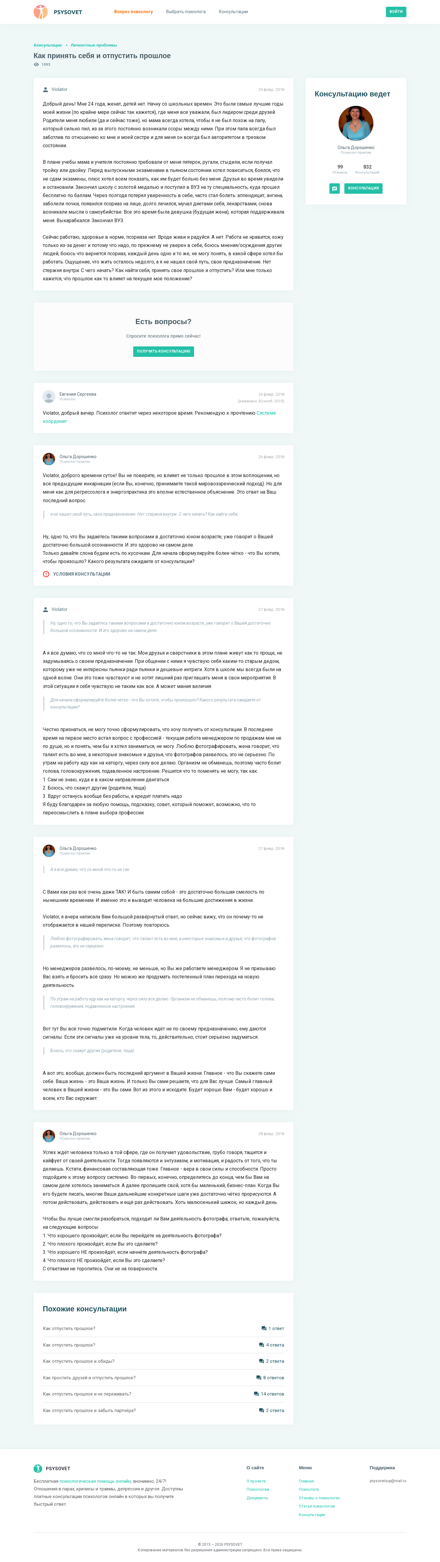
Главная (306, 1481)
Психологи (309, 1489)
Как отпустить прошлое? (69, 1328)
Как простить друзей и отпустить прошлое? (89, 1378)
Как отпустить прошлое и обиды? (79, 1361)
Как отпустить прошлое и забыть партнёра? (89, 1410)
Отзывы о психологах (319, 1498)
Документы (257, 1498)
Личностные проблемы (94, 45)
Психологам (258, 1489)
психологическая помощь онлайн (95, 1481)
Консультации (48, 45)
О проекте (256, 1481)
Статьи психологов (317, 1506)
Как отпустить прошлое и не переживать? (87, 1394)
